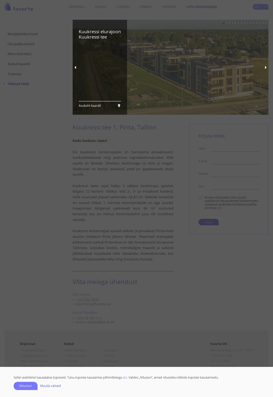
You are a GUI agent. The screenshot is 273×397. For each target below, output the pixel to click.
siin (124, 375)
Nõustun (25, 384)
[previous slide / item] (75, 67)
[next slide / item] (265, 67)
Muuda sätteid (50, 384)
